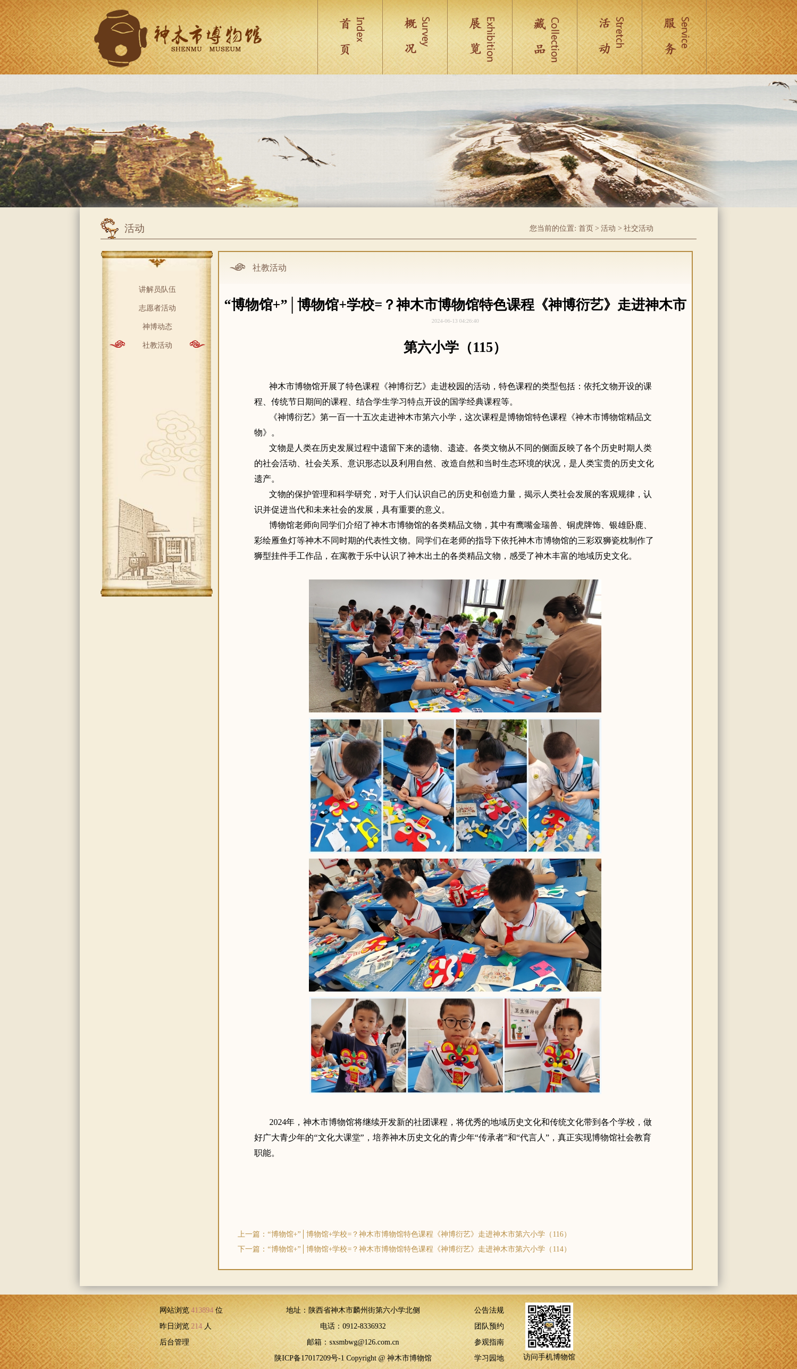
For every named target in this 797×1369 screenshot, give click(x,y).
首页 (585, 228)
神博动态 (157, 326)
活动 (608, 228)
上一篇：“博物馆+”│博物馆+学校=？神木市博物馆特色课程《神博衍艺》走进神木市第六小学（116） (404, 1234)
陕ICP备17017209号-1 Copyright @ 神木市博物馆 (353, 1358)
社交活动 (638, 228)
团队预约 (489, 1326)
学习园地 (489, 1358)
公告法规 (489, 1310)
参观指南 (489, 1342)
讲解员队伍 (157, 288)
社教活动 (157, 344)
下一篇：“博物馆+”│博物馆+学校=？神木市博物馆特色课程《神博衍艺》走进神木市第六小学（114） (404, 1249)
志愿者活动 (157, 307)
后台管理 (174, 1342)
